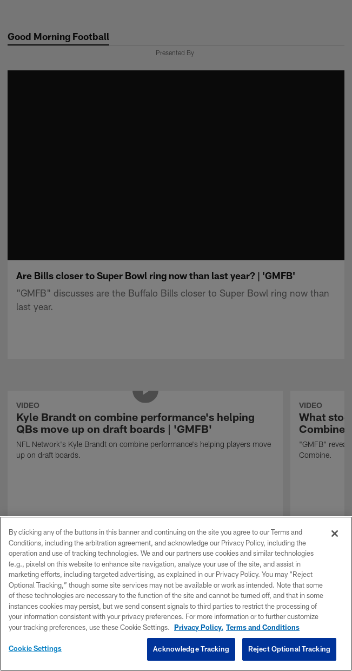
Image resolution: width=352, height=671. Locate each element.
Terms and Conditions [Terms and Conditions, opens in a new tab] (263, 627)
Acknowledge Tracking (191, 648)
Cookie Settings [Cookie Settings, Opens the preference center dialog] (35, 648)
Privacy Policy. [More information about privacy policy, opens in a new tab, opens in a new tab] (198, 627)
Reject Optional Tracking (289, 648)
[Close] (335, 533)
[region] (176, 593)
